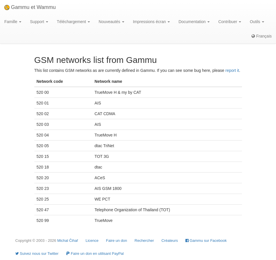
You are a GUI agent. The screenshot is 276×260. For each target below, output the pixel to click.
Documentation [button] (194, 21)
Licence (92, 240)
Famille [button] (12, 21)
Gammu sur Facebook (206, 240)
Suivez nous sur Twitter (37, 253)
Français (261, 36)
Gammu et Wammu (30, 7)
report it (232, 70)
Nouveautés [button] (111, 21)
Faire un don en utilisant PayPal (95, 253)
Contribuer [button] (229, 21)
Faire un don (116, 240)
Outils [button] (257, 21)
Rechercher (144, 240)
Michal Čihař (67, 240)
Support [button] (39, 21)
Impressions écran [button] (151, 21)
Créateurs (170, 240)
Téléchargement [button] (73, 21)
